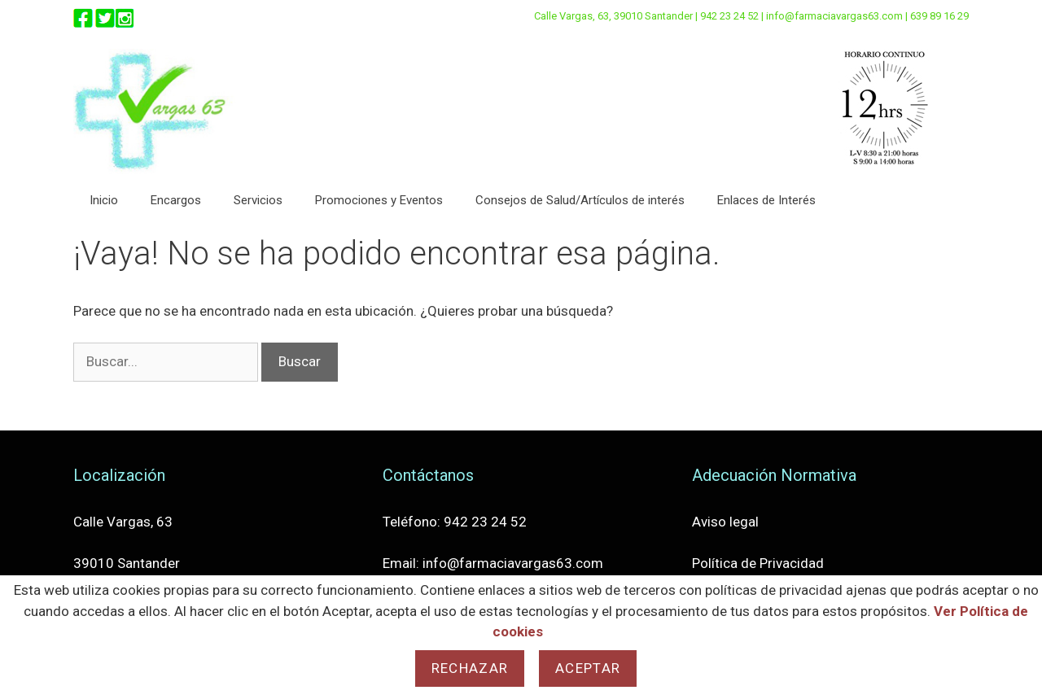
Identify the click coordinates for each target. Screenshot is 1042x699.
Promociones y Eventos (379, 200)
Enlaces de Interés (766, 200)
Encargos (176, 200)
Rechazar (469, 668)
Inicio (104, 200)
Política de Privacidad (758, 563)
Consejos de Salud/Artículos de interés (580, 200)
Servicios (258, 200)
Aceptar (587, 668)
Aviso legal (725, 521)
